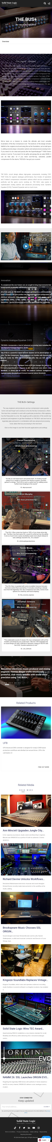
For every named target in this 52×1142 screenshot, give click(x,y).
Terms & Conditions (10, 1131)
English (42, 1140)
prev (43, 774)
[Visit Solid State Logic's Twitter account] (24, 1128)
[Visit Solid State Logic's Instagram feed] (38, 1128)
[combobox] (44, 1140)
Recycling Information (26, 1134)
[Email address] (22, 1106)
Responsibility (43, 1131)
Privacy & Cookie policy (23, 1131)
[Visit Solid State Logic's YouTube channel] (33, 1128)
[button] (26, 41)
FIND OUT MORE (11, 683)
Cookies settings (34, 1131)
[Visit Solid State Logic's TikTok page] (15, 1128)
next (49, 774)
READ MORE (26, 790)
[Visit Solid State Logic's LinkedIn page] (28, 1128)
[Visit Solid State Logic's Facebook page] (19, 1128)
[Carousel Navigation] (26, 774)
